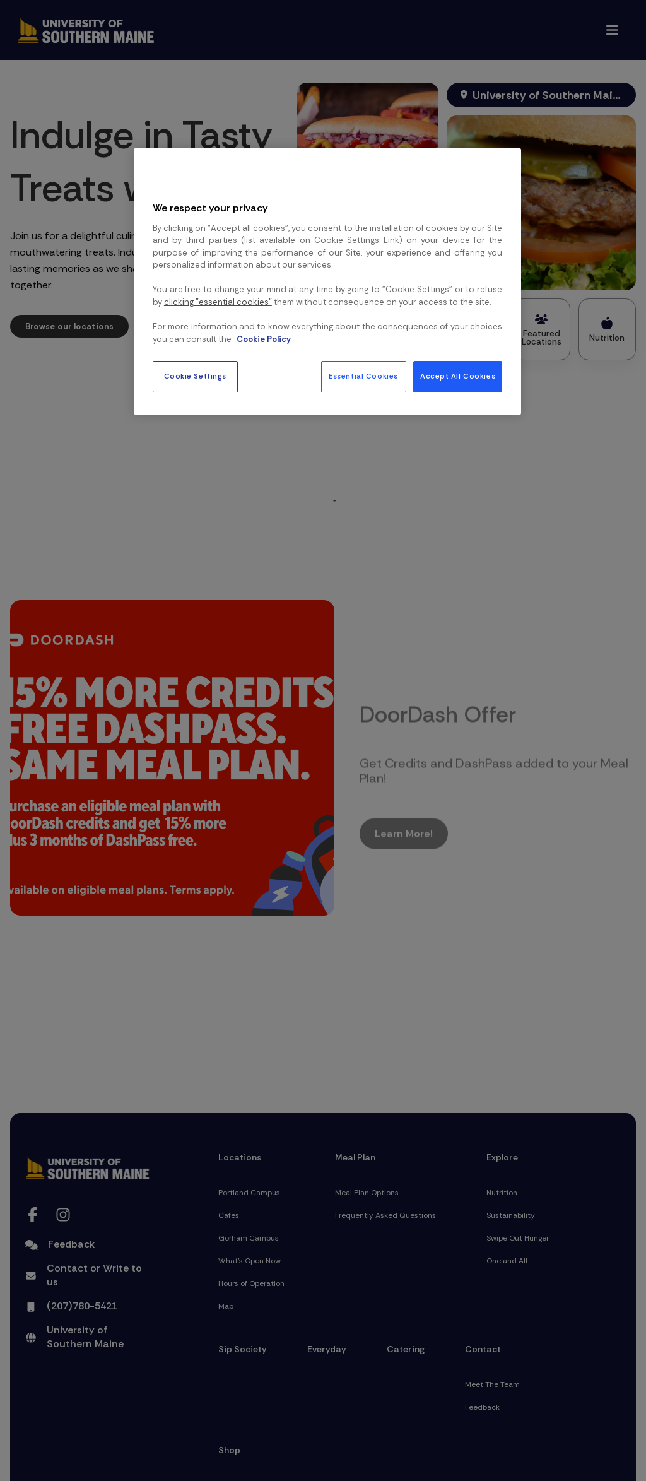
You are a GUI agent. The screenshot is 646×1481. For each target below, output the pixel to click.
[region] (327, 281)
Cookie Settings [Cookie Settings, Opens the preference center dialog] (195, 376)
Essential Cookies (363, 376)
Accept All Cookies (457, 376)
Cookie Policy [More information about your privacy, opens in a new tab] (264, 339)
